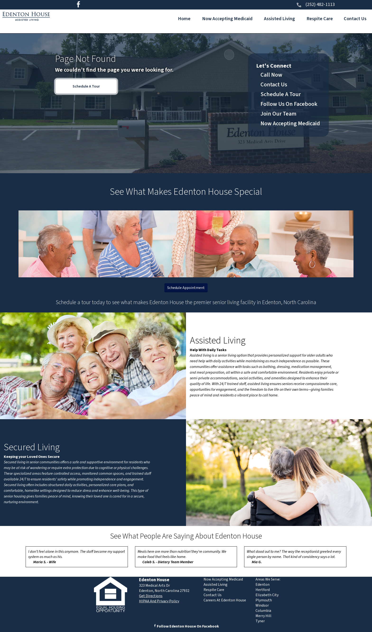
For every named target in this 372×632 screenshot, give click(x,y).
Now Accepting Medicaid (227, 18)
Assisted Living (279, 18)
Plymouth (264, 600)
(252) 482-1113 (315, 4)
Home (184, 18)
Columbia (263, 610)
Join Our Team (278, 114)
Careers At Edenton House (225, 600)
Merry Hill (263, 615)
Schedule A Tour (86, 86)
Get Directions (151, 596)
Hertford (263, 589)
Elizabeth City (267, 595)
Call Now (271, 75)
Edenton (263, 584)
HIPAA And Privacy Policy (159, 601)
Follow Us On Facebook (288, 104)
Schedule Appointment (186, 287)
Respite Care (320, 18)
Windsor (262, 605)
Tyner (260, 621)
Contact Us (355, 18)
